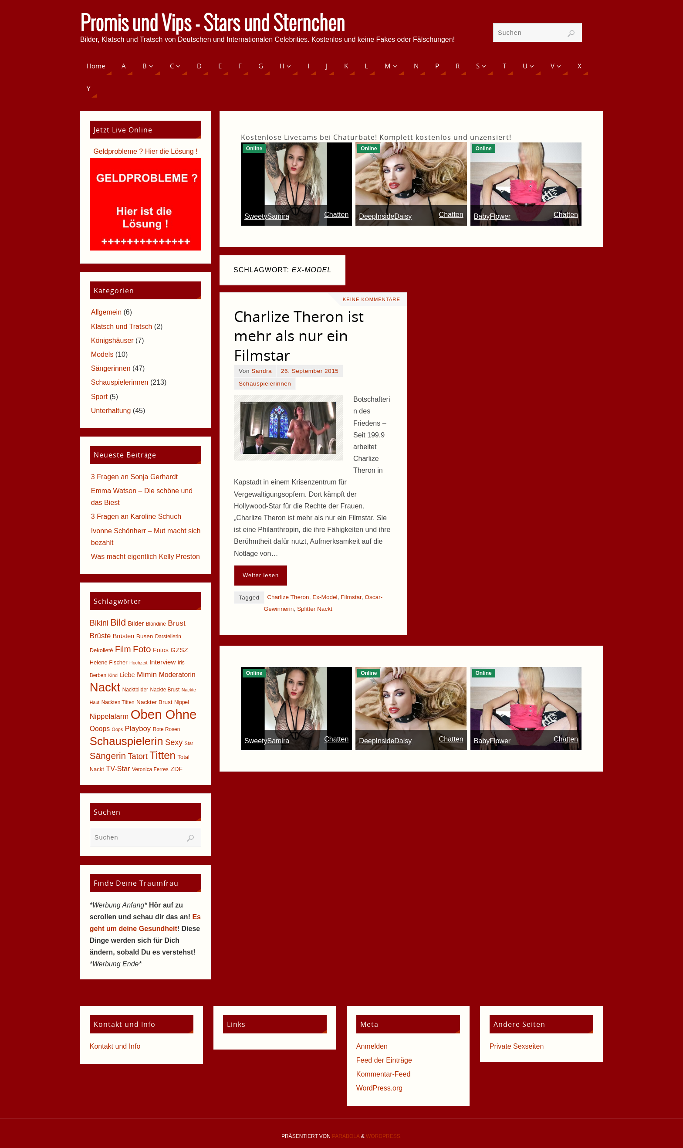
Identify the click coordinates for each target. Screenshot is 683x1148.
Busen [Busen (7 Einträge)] (144, 636)
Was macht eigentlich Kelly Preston (145, 556)
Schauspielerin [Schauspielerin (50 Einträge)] (126, 741)
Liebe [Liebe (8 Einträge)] (127, 674)
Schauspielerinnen (265, 383)
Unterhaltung (111, 410)
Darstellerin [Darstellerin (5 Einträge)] (168, 636)
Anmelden (372, 1046)
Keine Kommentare (371, 299)
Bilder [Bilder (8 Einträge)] (136, 623)
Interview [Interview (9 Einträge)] (162, 662)
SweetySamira (266, 216)
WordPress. (384, 1136)
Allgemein (106, 312)
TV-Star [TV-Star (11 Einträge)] (118, 768)
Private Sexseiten (517, 1046)
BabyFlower (492, 216)
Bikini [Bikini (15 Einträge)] (99, 623)
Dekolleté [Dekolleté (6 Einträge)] (101, 650)
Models (102, 354)
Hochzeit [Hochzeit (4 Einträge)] (138, 662)
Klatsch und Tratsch (121, 326)
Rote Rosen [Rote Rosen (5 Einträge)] (166, 729)
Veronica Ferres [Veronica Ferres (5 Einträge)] (150, 769)
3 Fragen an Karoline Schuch (136, 516)
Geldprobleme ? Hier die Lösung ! (145, 151)
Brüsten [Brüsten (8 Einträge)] (124, 636)
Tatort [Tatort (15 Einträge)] (138, 756)
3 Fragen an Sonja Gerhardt (134, 477)
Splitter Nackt (314, 609)
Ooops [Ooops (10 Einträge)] (100, 728)
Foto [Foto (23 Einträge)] (142, 649)
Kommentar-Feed (383, 1074)
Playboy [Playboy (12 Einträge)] (138, 729)
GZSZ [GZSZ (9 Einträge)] (179, 650)
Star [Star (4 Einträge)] (189, 743)
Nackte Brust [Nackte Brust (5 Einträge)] (164, 690)
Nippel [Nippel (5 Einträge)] (181, 702)
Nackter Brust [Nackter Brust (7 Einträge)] (154, 702)
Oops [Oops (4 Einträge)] (117, 729)
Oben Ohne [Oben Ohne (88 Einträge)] (164, 714)
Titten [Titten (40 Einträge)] (162, 755)
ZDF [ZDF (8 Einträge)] (176, 768)
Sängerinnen (111, 368)
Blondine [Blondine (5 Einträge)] (156, 624)
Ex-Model (324, 597)
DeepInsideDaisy (385, 216)
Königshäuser (112, 340)
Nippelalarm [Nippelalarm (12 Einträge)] (109, 716)
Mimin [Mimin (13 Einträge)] (147, 674)
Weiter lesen (261, 575)
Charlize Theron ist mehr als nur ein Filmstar (299, 335)
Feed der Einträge (384, 1060)
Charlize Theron (288, 597)
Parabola (345, 1136)
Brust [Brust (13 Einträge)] (177, 623)
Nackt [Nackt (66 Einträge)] (105, 687)
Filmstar (351, 597)
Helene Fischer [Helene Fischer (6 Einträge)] (109, 662)
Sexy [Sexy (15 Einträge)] (174, 742)
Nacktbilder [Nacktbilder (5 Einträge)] (135, 690)
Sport (99, 396)
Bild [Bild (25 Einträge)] (118, 622)
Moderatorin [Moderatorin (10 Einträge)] (177, 674)
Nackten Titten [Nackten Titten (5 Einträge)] (118, 702)
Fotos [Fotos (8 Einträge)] (161, 650)
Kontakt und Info (115, 1046)
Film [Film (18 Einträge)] (123, 649)
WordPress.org (379, 1088)
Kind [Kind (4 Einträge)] (113, 675)
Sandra (261, 371)
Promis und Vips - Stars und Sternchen (212, 24)
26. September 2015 (309, 371)
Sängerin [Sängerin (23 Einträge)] (108, 756)
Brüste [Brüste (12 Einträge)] (100, 636)
